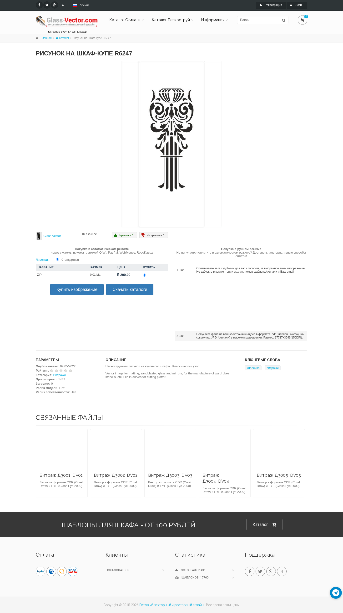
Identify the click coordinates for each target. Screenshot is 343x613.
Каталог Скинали (125, 20)
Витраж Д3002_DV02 (115, 475)
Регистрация (271, 5)
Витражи (59, 375)
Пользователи (118, 570)
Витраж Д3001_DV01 (61, 475)
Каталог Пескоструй (171, 20)
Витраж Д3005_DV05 (279, 475)
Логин (296, 5)
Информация (212, 20)
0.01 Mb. (95, 274)
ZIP (39, 274)
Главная (46, 38)
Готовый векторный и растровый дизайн (171, 605)
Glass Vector (52, 236)
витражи (273, 368)
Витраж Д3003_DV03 (170, 475)
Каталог (62, 38)
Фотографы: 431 (190, 570)
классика (253, 368)
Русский (84, 5)
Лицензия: (43, 259)
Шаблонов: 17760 (191, 577)
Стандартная (70, 259)
